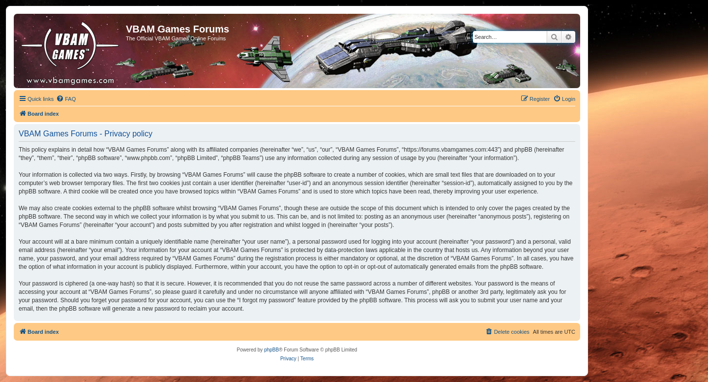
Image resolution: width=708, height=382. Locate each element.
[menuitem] (66, 99)
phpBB (271, 349)
